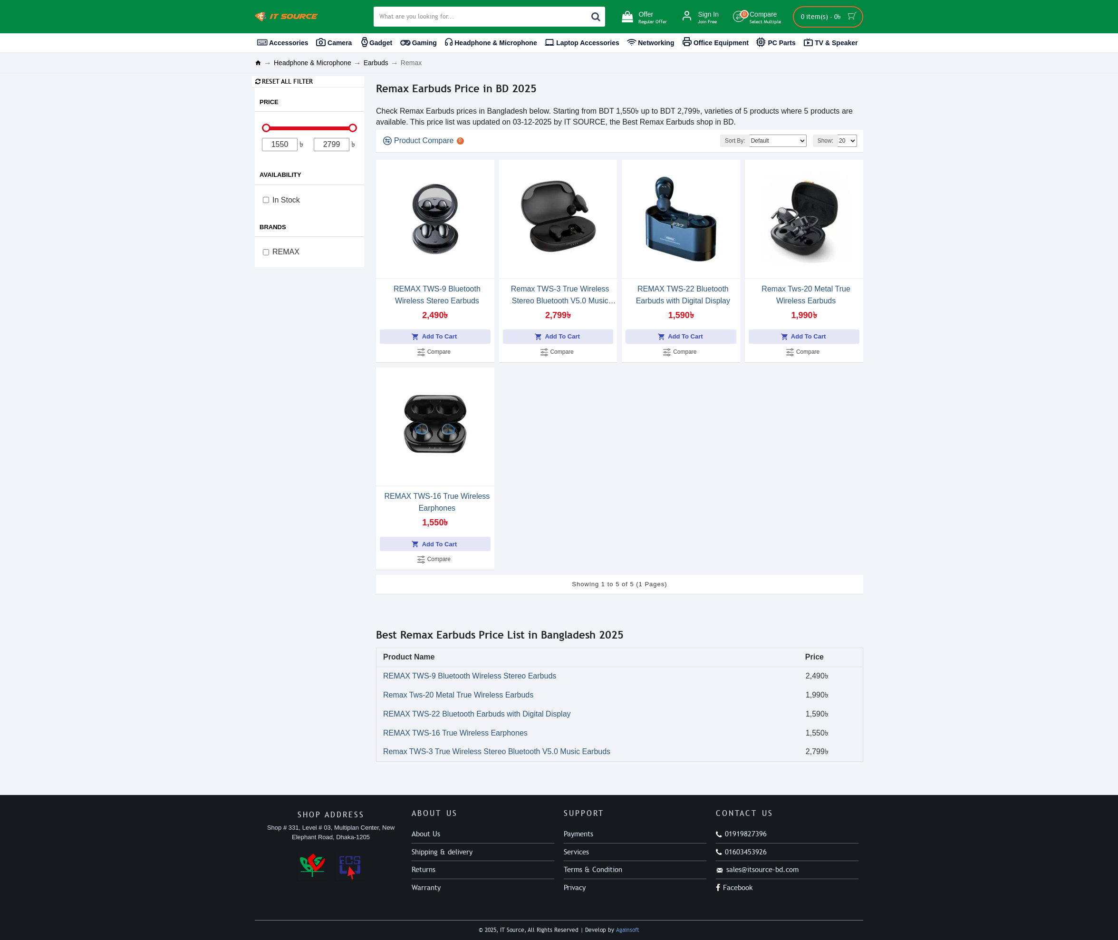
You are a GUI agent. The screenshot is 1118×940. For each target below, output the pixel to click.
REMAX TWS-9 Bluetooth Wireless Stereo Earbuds (437, 295)
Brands (273, 227)
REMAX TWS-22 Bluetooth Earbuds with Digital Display (683, 295)
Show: (825, 140)
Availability (280, 174)
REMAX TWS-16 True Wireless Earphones (437, 502)
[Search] (595, 17)
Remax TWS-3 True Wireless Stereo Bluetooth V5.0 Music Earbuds (560, 296)
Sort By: (735, 140)
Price (269, 102)
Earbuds (376, 63)
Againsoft (627, 930)
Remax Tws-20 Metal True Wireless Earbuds (805, 295)
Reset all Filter (287, 82)
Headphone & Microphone (312, 63)
